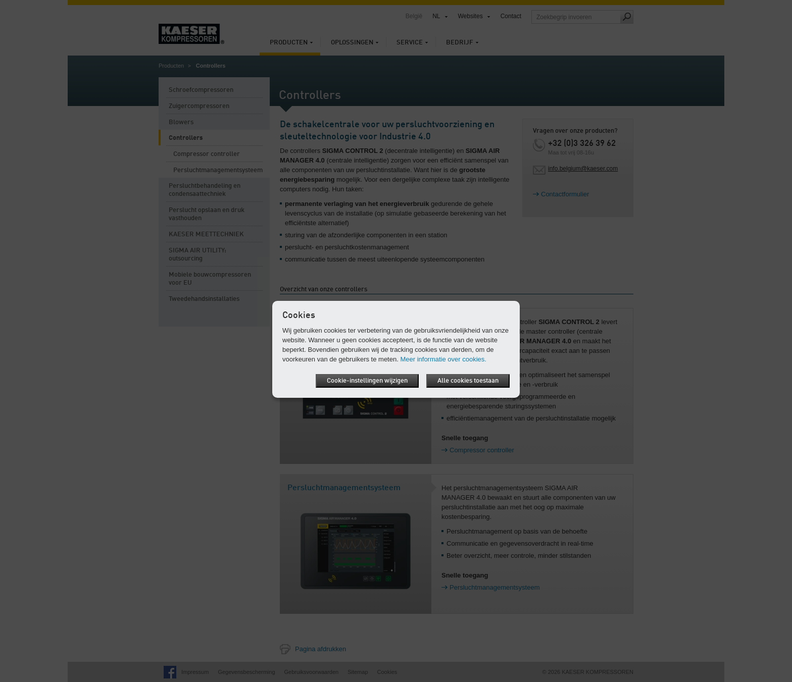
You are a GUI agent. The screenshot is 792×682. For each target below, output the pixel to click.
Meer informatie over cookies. (443, 359)
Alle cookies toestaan (468, 381)
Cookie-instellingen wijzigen (367, 381)
